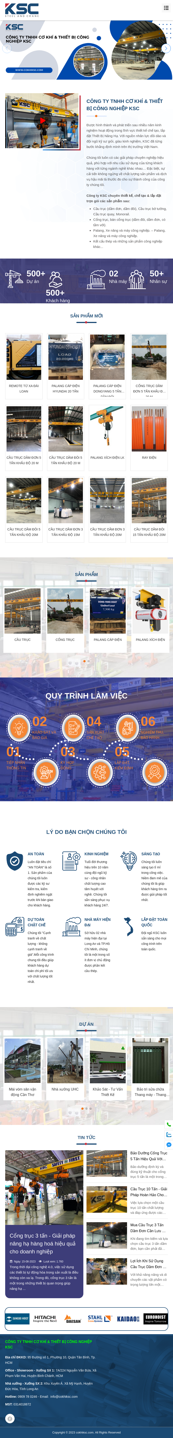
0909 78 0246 (27, 1396)
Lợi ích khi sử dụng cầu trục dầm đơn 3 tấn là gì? (147, 1267)
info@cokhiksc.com (64, 1396)
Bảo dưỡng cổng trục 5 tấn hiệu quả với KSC (148, 1159)
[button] (166, 48)
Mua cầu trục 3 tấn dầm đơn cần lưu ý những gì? (147, 1231)
